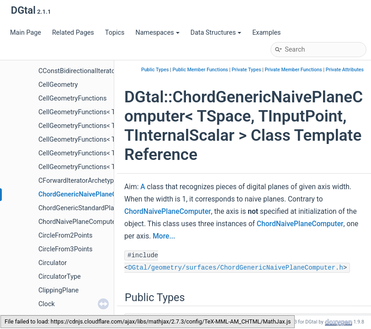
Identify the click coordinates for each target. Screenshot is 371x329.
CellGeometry (58, 85)
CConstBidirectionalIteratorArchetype (92, 71)
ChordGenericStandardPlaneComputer (94, 208)
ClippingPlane (58, 290)
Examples (266, 33)
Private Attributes (345, 70)
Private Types (246, 70)
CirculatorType (59, 277)
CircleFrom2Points (65, 235)
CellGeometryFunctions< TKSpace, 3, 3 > (97, 167)
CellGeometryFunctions (72, 98)
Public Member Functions (200, 70)
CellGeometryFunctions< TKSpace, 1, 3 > (97, 126)
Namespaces (157, 33)
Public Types (155, 70)
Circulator (52, 263)
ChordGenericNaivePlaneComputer (89, 194)
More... (164, 236)
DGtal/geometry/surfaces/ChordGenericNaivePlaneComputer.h (235, 267)
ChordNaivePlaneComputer (78, 222)
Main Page (25, 33)
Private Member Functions (293, 70)
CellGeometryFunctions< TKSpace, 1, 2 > (97, 112)
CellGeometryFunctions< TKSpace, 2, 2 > (97, 139)
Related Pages (73, 33)
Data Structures (216, 33)
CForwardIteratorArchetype (77, 181)
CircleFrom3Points (65, 249)
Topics (115, 33)
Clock (46, 304)
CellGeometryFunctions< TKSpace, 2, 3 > (97, 153)
